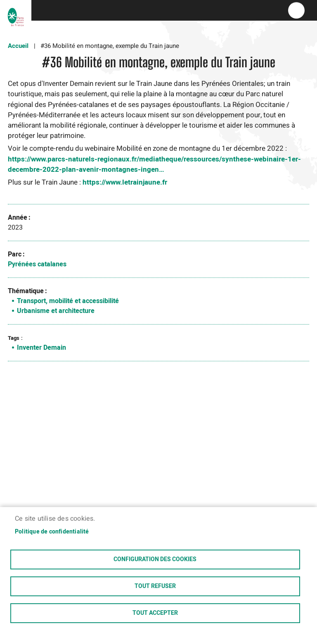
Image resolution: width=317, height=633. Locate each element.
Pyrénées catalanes (37, 264)
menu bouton (296, 10)
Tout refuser (155, 586)
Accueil (18, 45)
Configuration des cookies (155, 559)
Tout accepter (155, 613)
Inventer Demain (41, 348)
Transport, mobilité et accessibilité (68, 301)
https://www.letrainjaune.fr (125, 182)
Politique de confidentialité (52, 532)
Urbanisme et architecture (56, 311)
